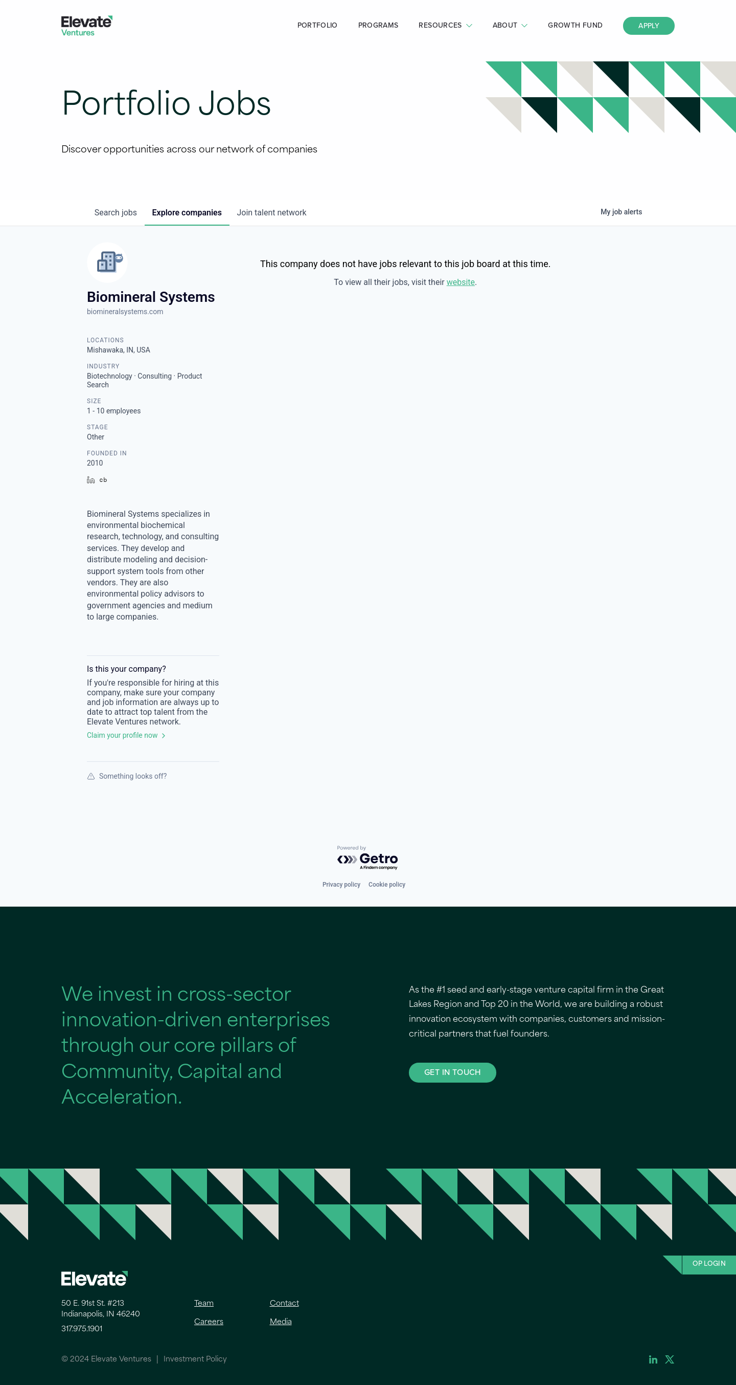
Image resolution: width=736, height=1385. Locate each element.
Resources (440, 25)
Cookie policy (387, 884)
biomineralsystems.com (125, 311)
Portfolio (317, 25)
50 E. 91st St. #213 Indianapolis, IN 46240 (100, 1309)
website (461, 282)
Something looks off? (127, 776)
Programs (378, 25)
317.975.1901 (81, 1329)
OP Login (709, 1264)
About (505, 25)
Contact (284, 1304)
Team (204, 1304)
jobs (116, 212)
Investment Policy (195, 1360)
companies (188, 212)
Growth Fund (575, 25)
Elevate (86, 26)
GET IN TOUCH (452, 1072)
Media (281, 1322)
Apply (648, 25)
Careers (208, 1322)
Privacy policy (341, 884)
